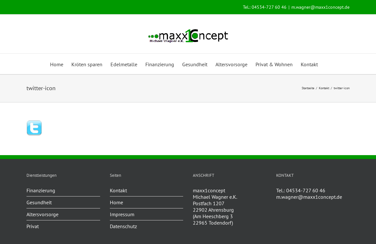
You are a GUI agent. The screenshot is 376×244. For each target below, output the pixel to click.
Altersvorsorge (42, 214)
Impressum (122, 214)
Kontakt (118, 190)
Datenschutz (123, 226)
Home (116, 202)
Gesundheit (39, 202)
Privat (32, 226)
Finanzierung (40, 190)
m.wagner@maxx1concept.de (320, 7)
